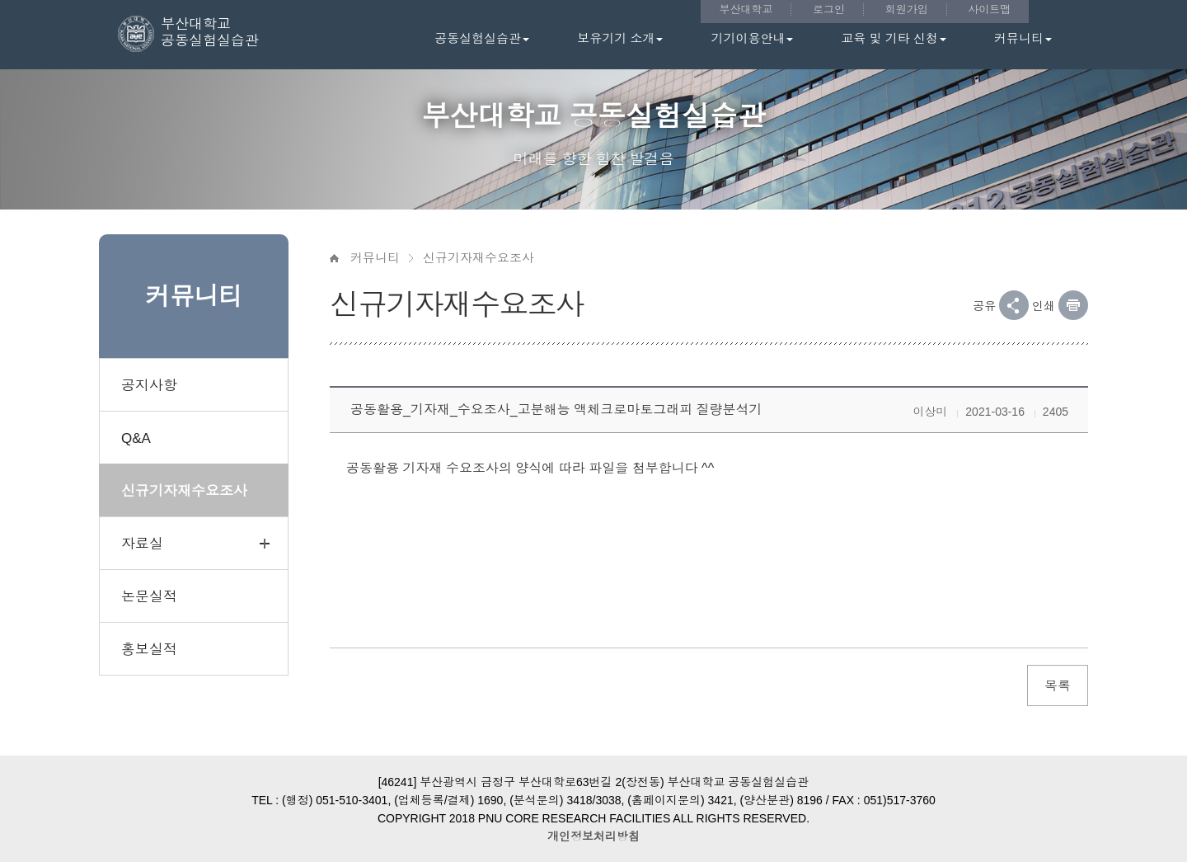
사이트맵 (989, 9)
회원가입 (906, 9)
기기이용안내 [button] (752, 38)
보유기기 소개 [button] (620, 38)
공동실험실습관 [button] (481, 38)
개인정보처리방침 (593, 836)
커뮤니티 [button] (1023, 38)
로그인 (829, 9)
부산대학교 (745, 9)
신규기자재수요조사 (478, 258)
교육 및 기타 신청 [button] (893, 38)
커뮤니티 (375, 258)
